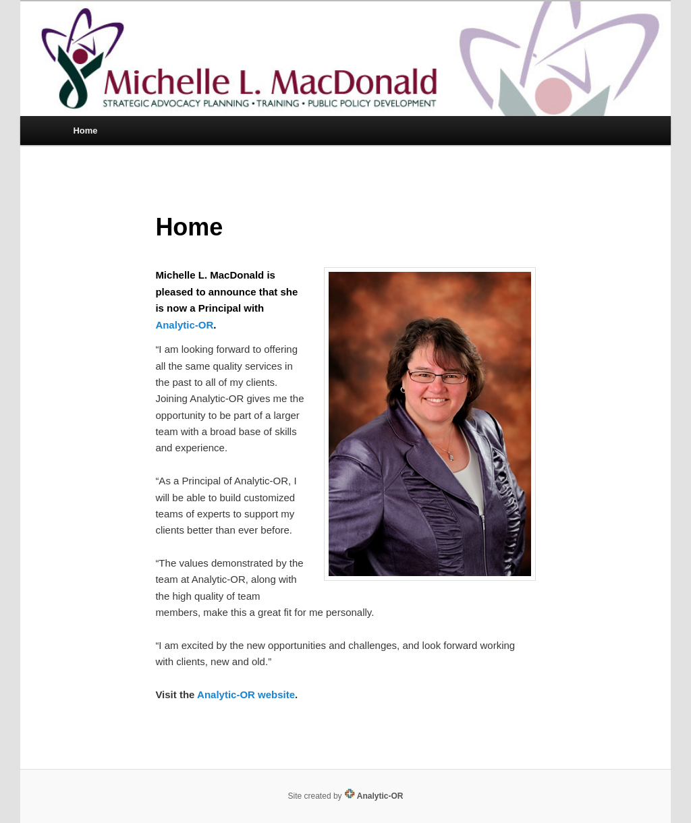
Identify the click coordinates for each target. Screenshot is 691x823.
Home (85, 130)
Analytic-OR (184, 325)
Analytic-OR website (246, 694)
